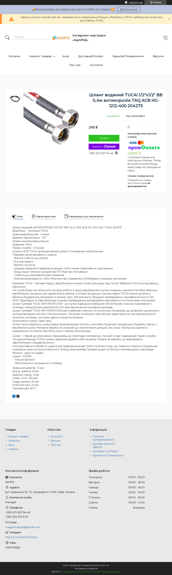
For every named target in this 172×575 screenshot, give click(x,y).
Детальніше (128, 9)
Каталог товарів (40, 56)
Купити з (104, 146)
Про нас (75, 65)
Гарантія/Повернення (128, 56)
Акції (65, 56)
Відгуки (158, 56)
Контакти (96, 65)
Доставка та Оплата (105, 451)
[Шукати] (7, 37)
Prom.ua (104, 565)
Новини (13, 449)
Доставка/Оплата (90, 56)
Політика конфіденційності (104, 438)
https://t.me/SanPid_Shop (21, 537)
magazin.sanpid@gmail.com (22, 527)
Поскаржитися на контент (74, 571)
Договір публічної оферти (104, 445)
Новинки (14, 440)
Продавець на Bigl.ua (86, 568)
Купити (104, 138)
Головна (14, 56)
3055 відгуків (136, 2)
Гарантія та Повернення (108, 455)
